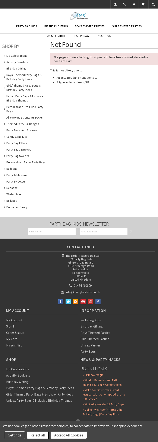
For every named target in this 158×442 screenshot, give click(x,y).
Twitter (68, 301)
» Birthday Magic (93, 375)
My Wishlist (14, 345)
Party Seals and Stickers (22, 130)
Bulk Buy (11, 201)
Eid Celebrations (16, 56)
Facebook (60, 301)
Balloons (11, 169)
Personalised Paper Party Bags (26, 162)
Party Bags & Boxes (18, 149)
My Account (14, 320)
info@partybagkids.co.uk (80, 292)
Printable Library (16, 207)
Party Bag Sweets (17, 156)
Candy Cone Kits (16, 137)
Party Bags (83, 36)
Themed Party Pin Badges (22, 124)
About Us (104, 36)
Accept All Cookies (68, 435)
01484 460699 (81, 286)
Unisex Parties (57, 36)
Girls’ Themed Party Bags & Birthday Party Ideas (23, 88)
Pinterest (83, 301)
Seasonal (12, 188)
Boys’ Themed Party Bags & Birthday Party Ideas (24, 77)
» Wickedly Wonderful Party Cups (103, 404)
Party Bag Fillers (16, 143)
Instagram (98, 301)
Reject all (38, 435)
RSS (75, 301)
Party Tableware (16, 175)
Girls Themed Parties (127, 26)
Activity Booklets (17, 62)
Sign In (11, 326)
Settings (14, 435)
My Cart (11, 339)
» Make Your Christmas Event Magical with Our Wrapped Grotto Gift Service (104, 394)
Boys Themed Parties (90, 26)
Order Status (15, 333)
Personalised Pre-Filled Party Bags (24, 109)
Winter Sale (13, 194)
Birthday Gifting (56, 26)
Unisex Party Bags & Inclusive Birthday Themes (24, 98)
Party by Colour (16, 181)
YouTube (90, 301)
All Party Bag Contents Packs (24, 117)
